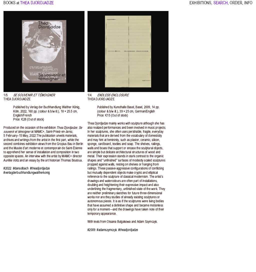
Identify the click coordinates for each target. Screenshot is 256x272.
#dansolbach (20, 168)
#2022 (7, 168)
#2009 (91, 230)
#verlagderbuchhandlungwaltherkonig (27, 172)
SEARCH (221, 5)
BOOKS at (11, 5)
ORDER (236, 5)
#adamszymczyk (107, 230)
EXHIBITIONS (200, 5)
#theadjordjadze (40, 168)
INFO (248, 5)
